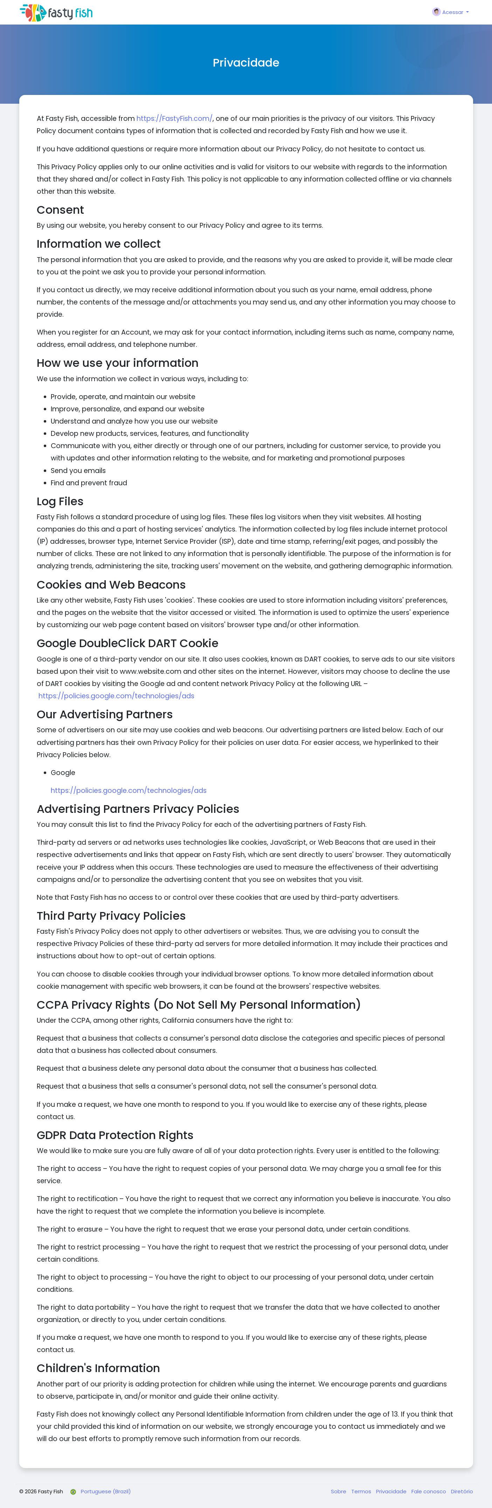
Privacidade (392, 1491)
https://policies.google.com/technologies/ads (116, 696)
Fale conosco (429, 1491)
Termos (362, 1491)
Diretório (462, 1491)
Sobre (339, 1491)
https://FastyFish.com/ (175, 118)
